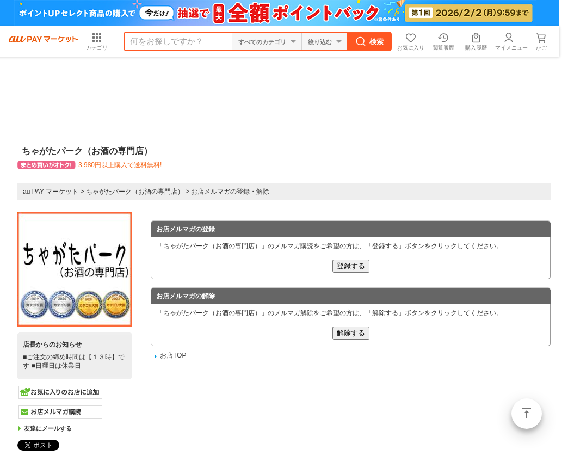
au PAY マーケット (50, 191)
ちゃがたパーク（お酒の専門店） (135, 191)
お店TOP (173, 355)
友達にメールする (48, 428)
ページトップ (526, 413)
